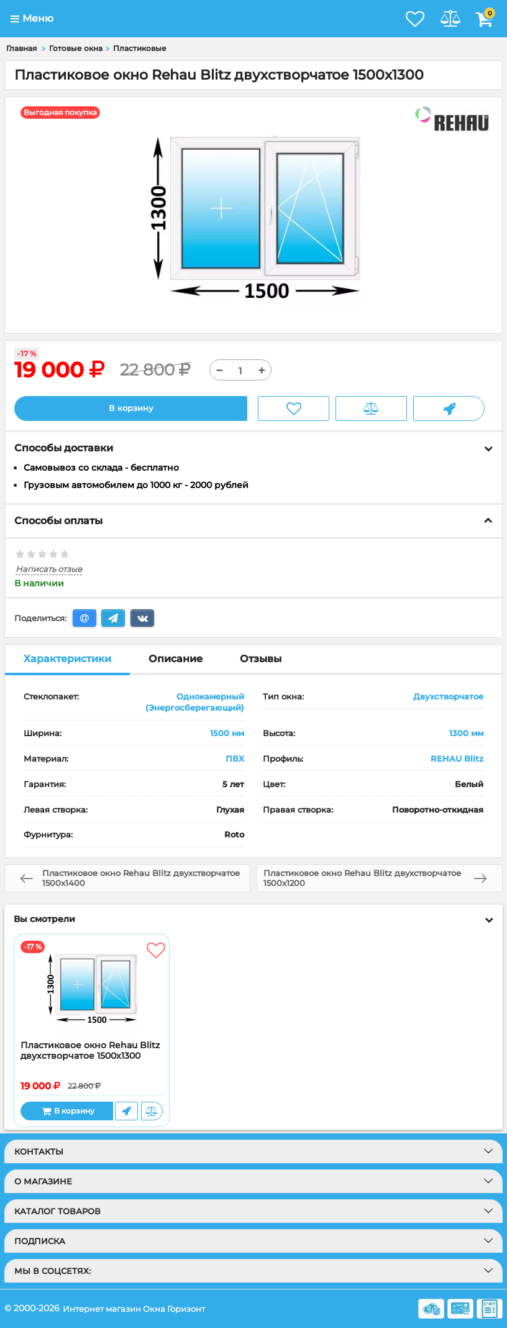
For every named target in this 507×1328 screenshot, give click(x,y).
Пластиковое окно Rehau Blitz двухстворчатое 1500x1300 (90, 1051)
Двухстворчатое (448, 697)
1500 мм (227, 734)
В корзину (131, 408)
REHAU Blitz (457, 759)
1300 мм (466, 734)
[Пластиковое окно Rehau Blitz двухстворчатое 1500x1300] (92, 988)
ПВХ (235, 759)
